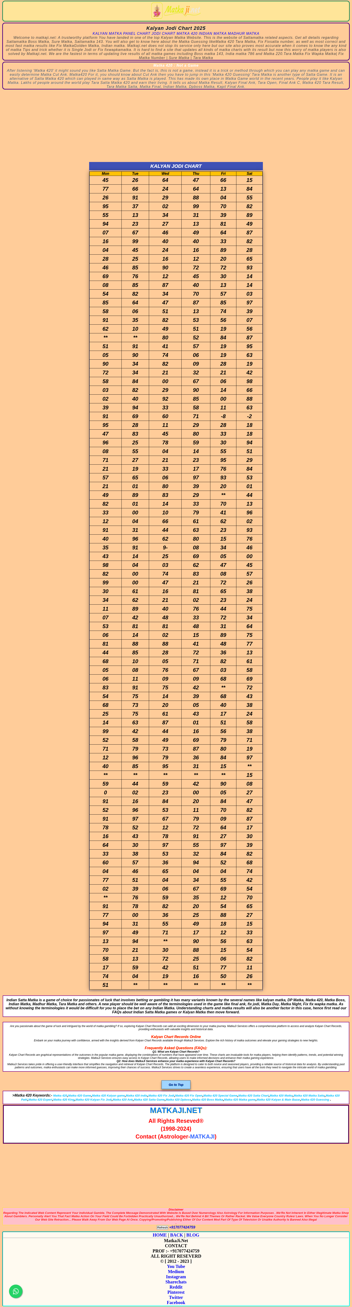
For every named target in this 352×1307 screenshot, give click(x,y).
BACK (176, 1235)
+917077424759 (182, 1227)
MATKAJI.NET (176, 1110)
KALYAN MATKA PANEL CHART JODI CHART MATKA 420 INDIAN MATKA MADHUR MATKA (176, 33)
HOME (160, 1235)
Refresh (162, 1227)
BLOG (192, 1235)
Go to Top (176, 1084)
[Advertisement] (176, 128)
